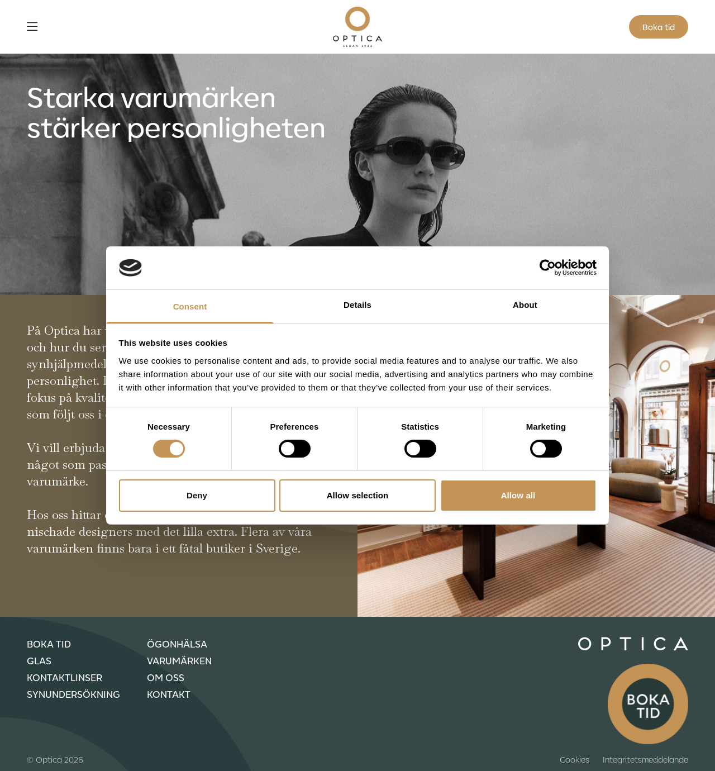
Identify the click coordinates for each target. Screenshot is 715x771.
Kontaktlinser (64, 677)
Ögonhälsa (177, 643)
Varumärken (179, 660)
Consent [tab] (190, 306)
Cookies (574, 759)
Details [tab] (357, 305)
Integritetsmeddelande (645, 759)
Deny (197, 495)
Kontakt (168, 694)
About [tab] (525, 305)
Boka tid (658, 26)
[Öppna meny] (32, 26)
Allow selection (358, 495)
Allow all (518, 495)
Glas (39, 660)
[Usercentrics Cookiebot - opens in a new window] (548, 267)
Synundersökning (73, 694)
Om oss (165, 677)
